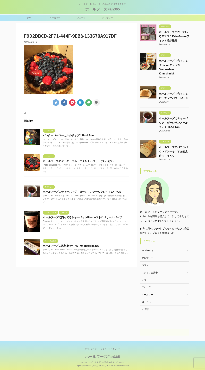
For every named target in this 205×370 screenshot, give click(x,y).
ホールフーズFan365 (102, 9)
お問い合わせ (90, 348)
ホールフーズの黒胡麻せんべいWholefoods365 (71, 245)
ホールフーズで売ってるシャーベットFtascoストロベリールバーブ (82, 217)
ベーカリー (55, 17)
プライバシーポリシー (110, 348)
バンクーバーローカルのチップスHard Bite (68, 135)
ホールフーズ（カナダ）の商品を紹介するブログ (102, 362)
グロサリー (107, 17)
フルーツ (81, 17)
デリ (29, 17)
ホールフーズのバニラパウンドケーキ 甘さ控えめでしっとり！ (173, 151)
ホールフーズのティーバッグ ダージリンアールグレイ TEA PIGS (82, 191)
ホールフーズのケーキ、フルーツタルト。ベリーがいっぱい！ (79, 161)
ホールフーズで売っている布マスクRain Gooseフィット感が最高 (174, 36)
